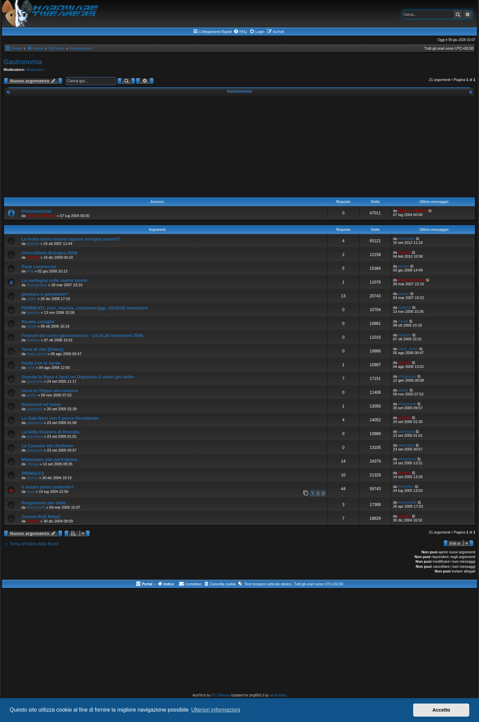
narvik (31, 326)
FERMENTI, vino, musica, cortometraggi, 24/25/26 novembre (84, 307)
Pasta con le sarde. (41, 363)
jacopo (403, 266)
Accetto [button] (441, 710)
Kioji (30, 271)
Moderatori (35, 70)
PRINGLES (32, 473)
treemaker (406, 239)
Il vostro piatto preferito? (47, 487)
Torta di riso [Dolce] (42, 349)
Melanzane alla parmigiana (49, 459)
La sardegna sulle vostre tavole (54, 280)
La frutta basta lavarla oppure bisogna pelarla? (70, 239)
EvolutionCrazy (411, 280)
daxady (33, 257)
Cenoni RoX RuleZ (40, 516)
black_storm (36, 354)
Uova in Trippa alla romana (49, 390)
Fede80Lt (405, 486)
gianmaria (35, 381)
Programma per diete (43, 502)
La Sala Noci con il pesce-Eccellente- (60, 418)
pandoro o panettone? (44, 294)
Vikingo (33, 464)
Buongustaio (37, 285)
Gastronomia (23, 62)
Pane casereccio (38, 266)
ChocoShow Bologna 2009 (49, 252)
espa (31, 492)
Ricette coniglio (37, 321)
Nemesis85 (36, 507)
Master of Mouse (41, 216)
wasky (32, 395)
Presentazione (36, 211)
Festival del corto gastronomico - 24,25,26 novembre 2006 (82, 335)
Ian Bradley (278, 695)
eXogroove (407, 376)
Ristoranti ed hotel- (41, 404)
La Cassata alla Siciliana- (47, 445)
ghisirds (33, 244)
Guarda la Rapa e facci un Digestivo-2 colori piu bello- (78, 376)
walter (31, 299)
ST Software (221, 695)
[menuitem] (240, 32)
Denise (32, 478)
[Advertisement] (239, 146)
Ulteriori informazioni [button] (215, 710)
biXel (31, 368)
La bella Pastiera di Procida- (51, 431)
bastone (33, 312)
